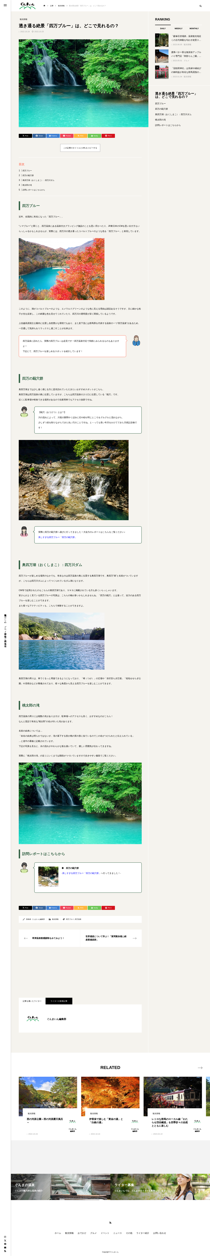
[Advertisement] (80, 972)
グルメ (186, 60)
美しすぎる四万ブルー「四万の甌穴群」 (57, 537)
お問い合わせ (159, 1233)
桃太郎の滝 (27, 185)
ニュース (117, 1233)
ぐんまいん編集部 (38, 919)
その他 (129, 1233)
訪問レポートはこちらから (33, 190)
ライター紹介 (142, 1233)
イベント (105, 1233)
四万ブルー (27, 171)
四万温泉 (78, 919)
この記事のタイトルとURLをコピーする (80, 148)
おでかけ (82, 1233)
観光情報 (55, 919)
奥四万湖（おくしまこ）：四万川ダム (38, 180)
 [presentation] (199, 1067)
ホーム (58, 1233)
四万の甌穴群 (28, 175)
